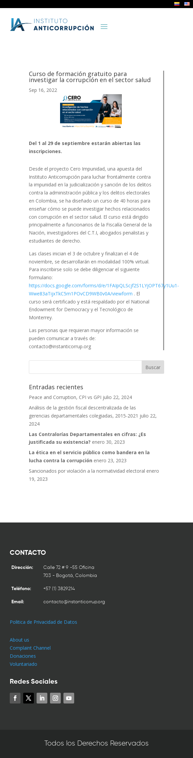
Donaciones (23, 656)
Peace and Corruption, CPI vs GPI (65, 397)
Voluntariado (23, 664)
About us (19, 640)
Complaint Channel (30, 648)
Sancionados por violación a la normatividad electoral (87, 471)
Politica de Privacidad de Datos (43, 622)
